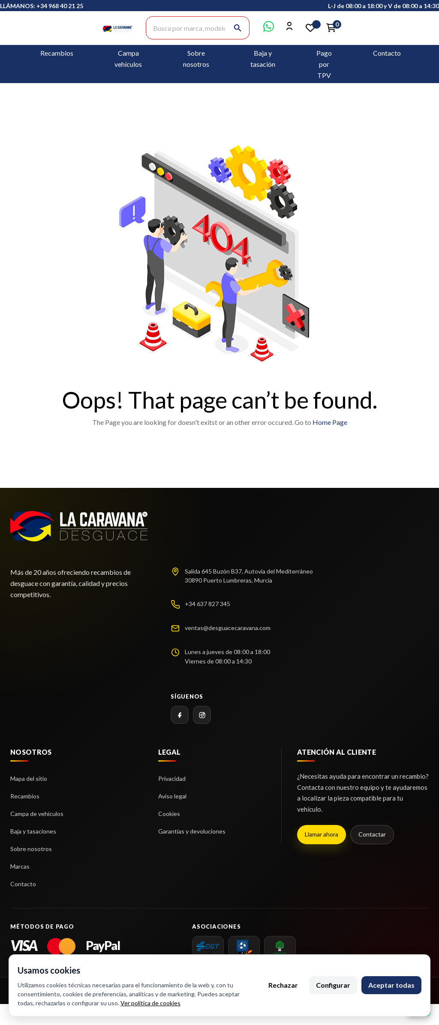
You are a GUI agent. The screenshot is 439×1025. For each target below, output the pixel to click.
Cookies (169, 813)
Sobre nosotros (31, 848)
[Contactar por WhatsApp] (268, 29)
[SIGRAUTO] (280, 947)
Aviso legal (172, 796)
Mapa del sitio (28, 778)
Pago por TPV (324, 64)
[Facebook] (180, 715)
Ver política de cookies (150, 1003)
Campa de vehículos (36, 813)
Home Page (330, 422)
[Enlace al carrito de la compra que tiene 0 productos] (331, 28)
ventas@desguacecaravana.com (228, 627)
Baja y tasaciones (33, 831)
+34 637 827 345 (207, 603)
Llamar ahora (321, 834)
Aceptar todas (391, 985)
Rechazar (283, 985)
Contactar (372, 834)
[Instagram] (202, 715)
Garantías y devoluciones (192, 831)
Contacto (387, 53)
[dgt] (208, 947)
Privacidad (172, 778)
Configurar (333, 985)
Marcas (20, 866)
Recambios (56, 53)
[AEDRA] (244, 947)
